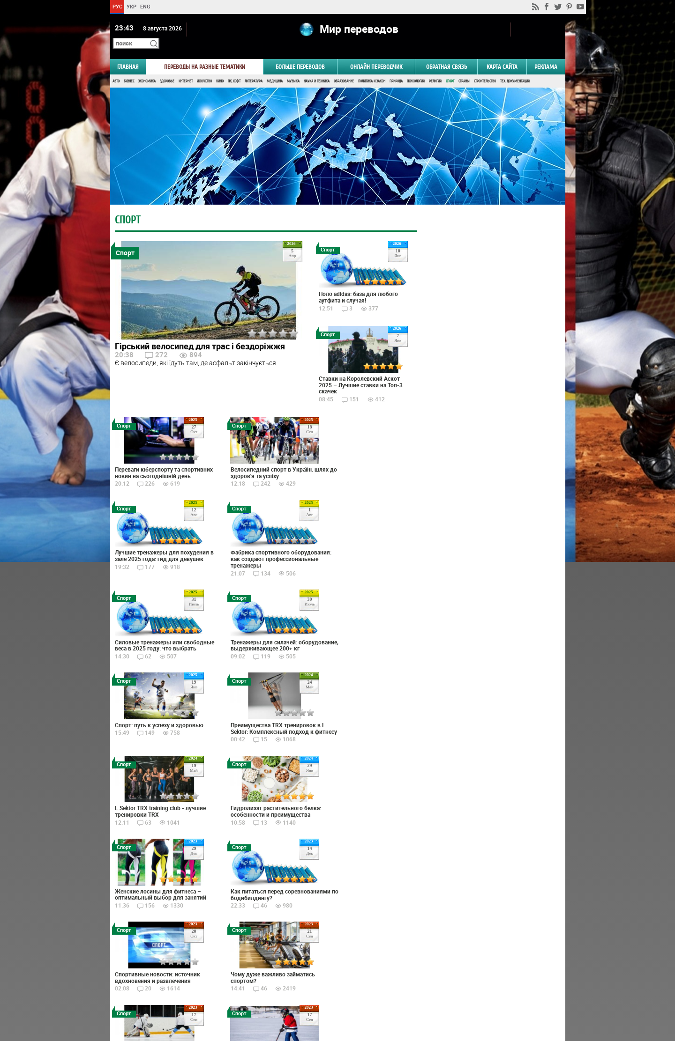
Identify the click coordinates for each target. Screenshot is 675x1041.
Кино (220, 69)
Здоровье (167, 69)
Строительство (485, 69)
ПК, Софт (234, 69)
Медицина (275, 69)
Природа (396, 69)
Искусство (204, 69)
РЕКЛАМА (545, 54)
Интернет (186, 69)
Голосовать (485, 622)
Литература (253, 69)
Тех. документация (515, 69)
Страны (464, 69)
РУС (117, 6)
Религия (435, 69)
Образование (344, 69)
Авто (116, 69)
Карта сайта (502, 54)
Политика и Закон (371, 69)
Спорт (450, 69)
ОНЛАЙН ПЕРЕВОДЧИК (376, 54)
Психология (416, 69)
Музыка (293, 69)
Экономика (147, 69)
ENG (145, 6)
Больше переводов (300, 54)
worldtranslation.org (472, 993)
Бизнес (129, 69)
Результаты (485, 636)
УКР (131, 6)
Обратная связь (446, 54)
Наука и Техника (317, 69)
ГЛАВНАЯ (128, 54)
